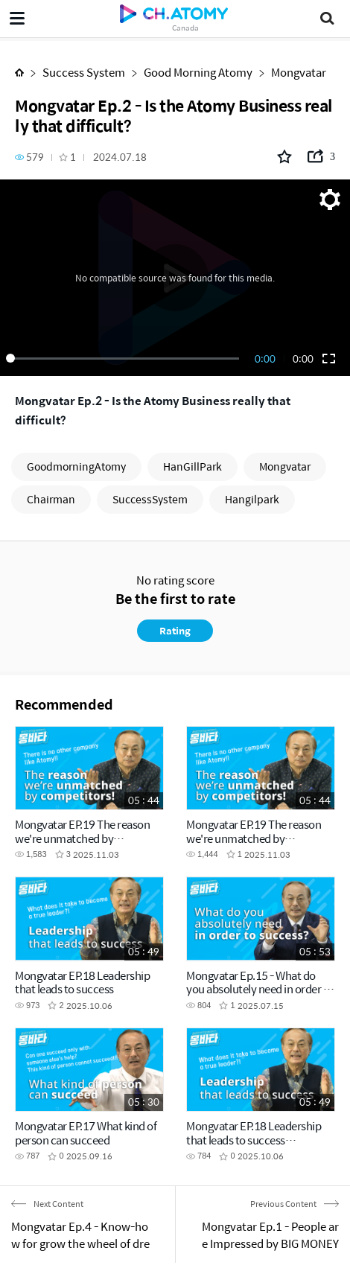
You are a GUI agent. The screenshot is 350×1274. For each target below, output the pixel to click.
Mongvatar (298, 71)
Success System (83, 71)
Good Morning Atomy (198, 71)
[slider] (125, 358)
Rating (175, 630)
